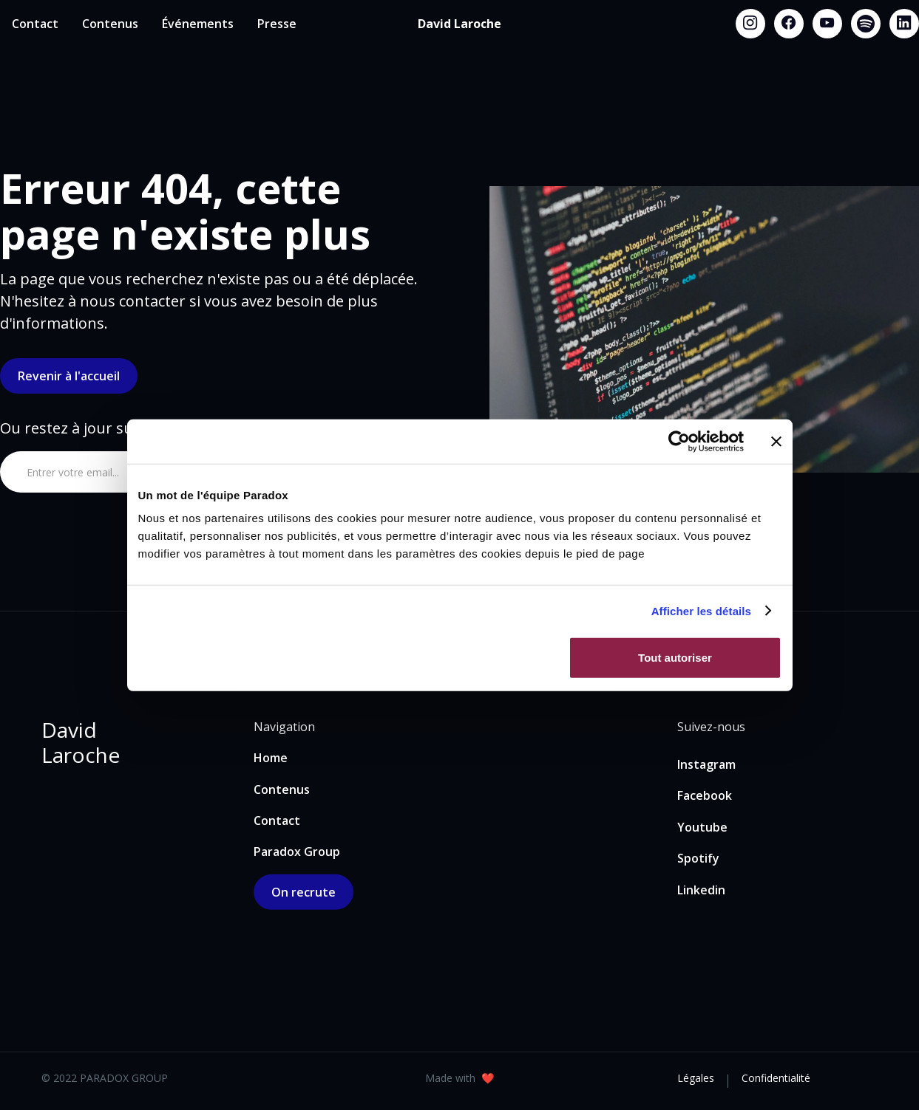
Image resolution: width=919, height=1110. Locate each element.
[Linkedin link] (904, 23)
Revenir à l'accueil (69, 376)
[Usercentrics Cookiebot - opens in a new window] (679, 441)
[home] (459, 23)
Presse (276, 24)
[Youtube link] (827, 23)
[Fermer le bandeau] (776, 441)
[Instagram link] (750, 23)
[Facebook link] (789, 23)
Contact (35, 24)
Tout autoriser (675, 657)
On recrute (303, 892)
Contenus (110, 24)
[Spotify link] (866, 23)
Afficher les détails (701, 610)
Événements (198, 24)
